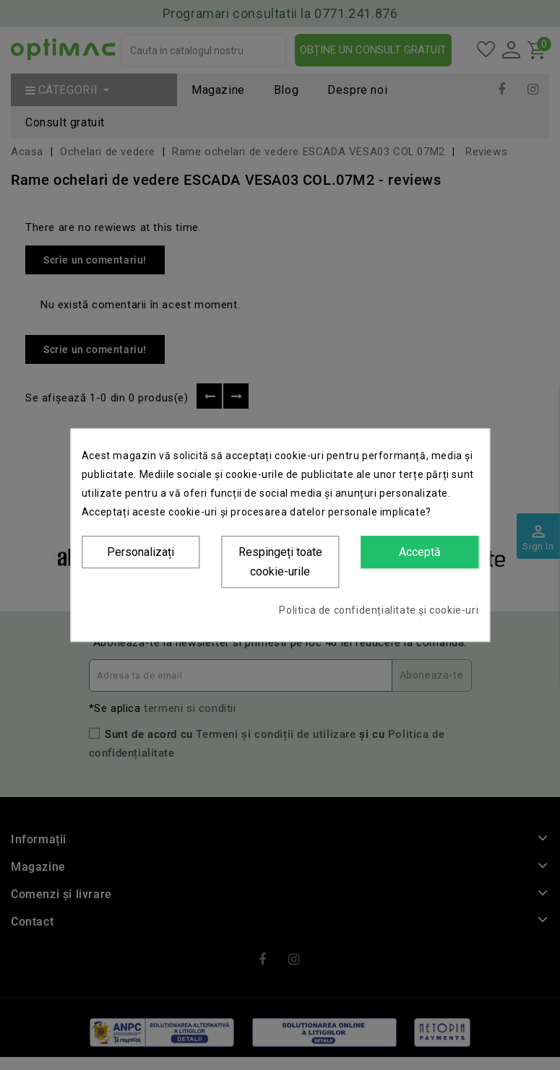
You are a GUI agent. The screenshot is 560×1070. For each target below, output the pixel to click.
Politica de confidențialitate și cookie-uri (378, 610)
